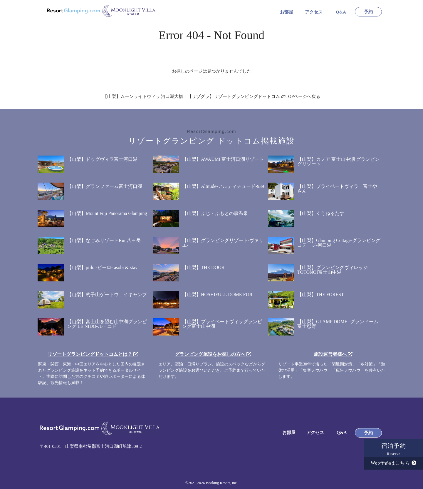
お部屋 (286, 12)
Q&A (341, 12)
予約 (368, 12)
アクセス (314, 12)
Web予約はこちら (394, 462)
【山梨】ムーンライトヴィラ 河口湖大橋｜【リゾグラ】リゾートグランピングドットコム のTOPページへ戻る (211, 96)
